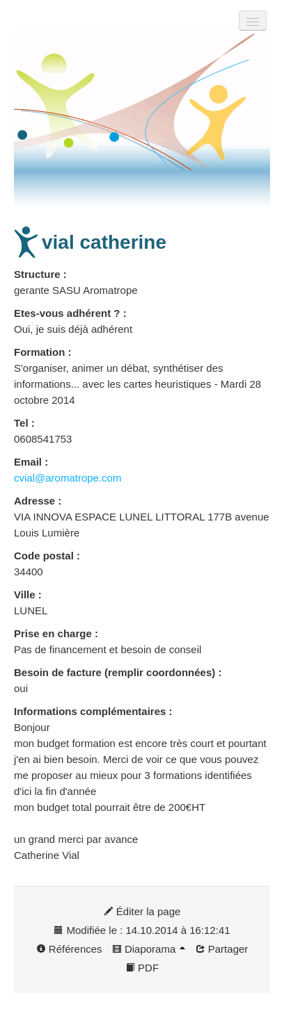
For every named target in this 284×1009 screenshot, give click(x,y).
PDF (142, 968)
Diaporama (149, 949)
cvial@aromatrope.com (67, 478)
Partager (222, 949)
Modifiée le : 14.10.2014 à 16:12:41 (142, 930)
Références (69, 949)
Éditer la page (142, 911)
